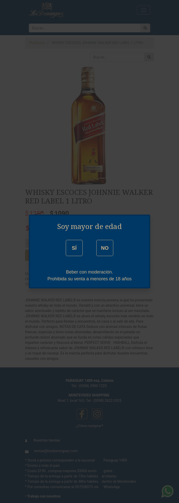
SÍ (74, 248)
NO (104, 248)
